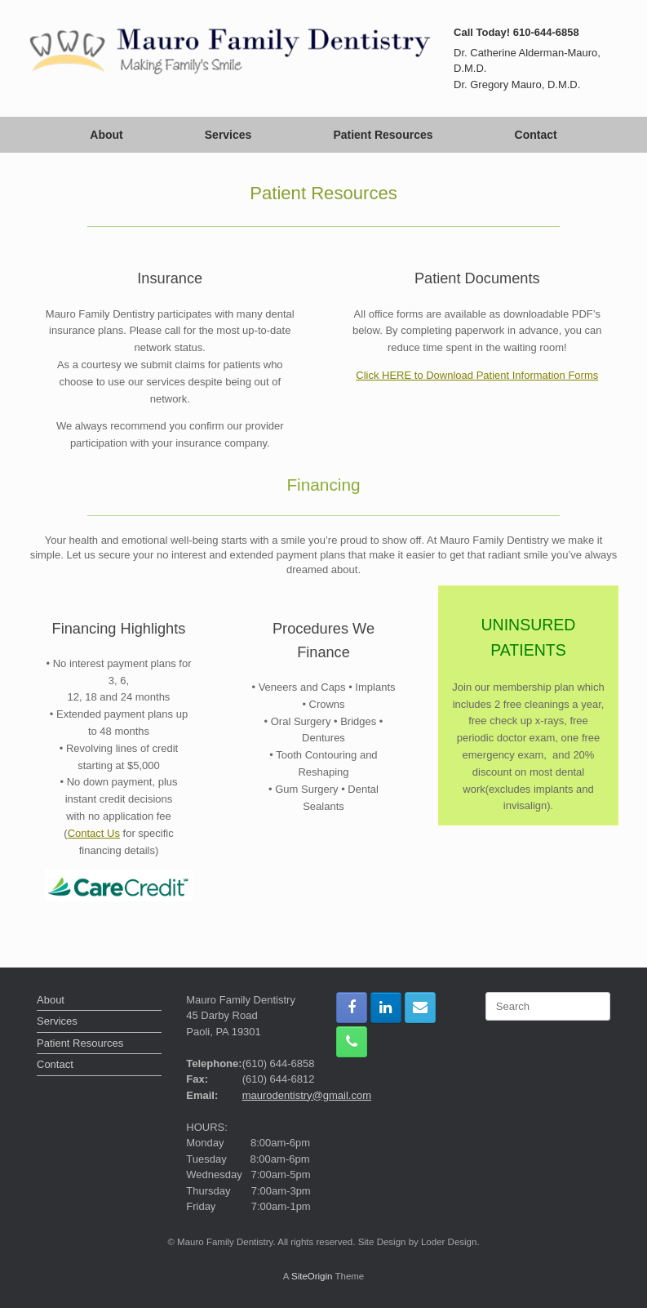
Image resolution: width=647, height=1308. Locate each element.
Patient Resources (382, 134)
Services (228, 134)
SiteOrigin (312, 1276)
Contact (536, 134)
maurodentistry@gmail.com (306, 1095)
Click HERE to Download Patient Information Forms (477, 375)
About (106, 134)
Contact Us (94, 833)
